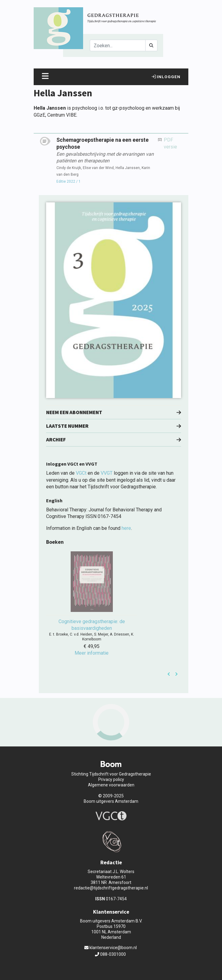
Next (176, 674)
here (126, 528)
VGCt (81, 473)
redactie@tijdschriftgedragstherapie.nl (111, 887)
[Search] (118, 45)
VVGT (107, 473)
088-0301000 (110, 954)
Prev (169, 674)
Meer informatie (92, 653)
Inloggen (166, 76)
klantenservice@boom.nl (110, 947)
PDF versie (170, 143)
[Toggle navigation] (45, 76)
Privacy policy (111, 779)
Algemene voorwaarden (111, 784)
